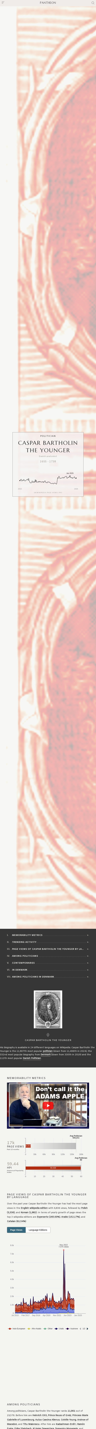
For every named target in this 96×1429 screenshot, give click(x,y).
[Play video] (48, 1105)
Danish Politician (32, 1058)
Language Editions (38, 1230)
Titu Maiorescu (31, 1424)
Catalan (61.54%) (16, 1221)
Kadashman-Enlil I (66, 1424)
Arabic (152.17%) (70, 1217)
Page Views (16, 1230)
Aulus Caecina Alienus (47, 1419)
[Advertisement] (48, 1367)
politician (48, 1051)
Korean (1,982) (29, 1212)
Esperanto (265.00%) (48, 1217)
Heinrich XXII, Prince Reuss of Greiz (51, 1415)
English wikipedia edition (34, 1208)
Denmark (46, 1054)
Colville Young (68, 1419)
